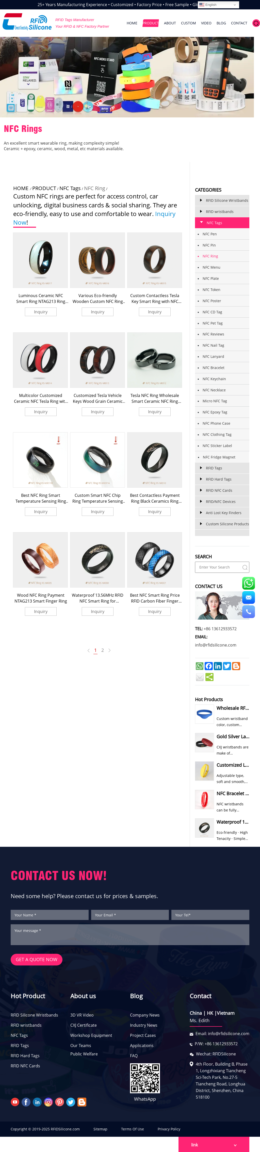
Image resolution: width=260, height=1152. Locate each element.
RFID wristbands (26, 1025)
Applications (142, 1046)
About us (83, 996)
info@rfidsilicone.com (215, 645)
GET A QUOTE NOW (36, 960)
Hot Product (28, 996)
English (207, 4)
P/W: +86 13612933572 (216, 1044)
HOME (132, 23)
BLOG (221, 23)
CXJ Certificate (83, 1025)
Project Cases (143, 1035)
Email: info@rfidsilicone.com (222, 1034)
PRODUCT (150, 23)
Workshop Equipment (91, 1035)
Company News (145, 1015)
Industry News (143, 1025)
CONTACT (239, 23)
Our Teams (80, 1046)
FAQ (134, 1056)
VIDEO (206, 23)
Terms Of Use (132, 1129)
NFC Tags (70, 188)
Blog (136, 996)
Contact (200, 996)
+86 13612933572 (220, 629)
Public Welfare (84, 1054)
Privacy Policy (169, 1129)
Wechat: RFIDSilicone (216, 1054)
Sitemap (100, 1129)
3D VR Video (82, 1015)
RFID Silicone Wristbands (34, 1015)
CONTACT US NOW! (59, 875)
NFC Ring (94, 188)
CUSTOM (188, 23)
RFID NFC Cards (25, 1066)
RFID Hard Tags (25, 1056)
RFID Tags (20, 1046)
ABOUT (170, 23)
